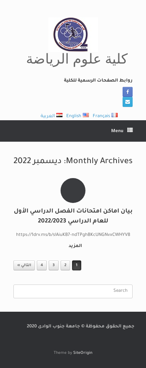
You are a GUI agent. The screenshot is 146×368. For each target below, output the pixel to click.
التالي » (24, 265)
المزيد (74, 246)
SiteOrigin (82, 353)
